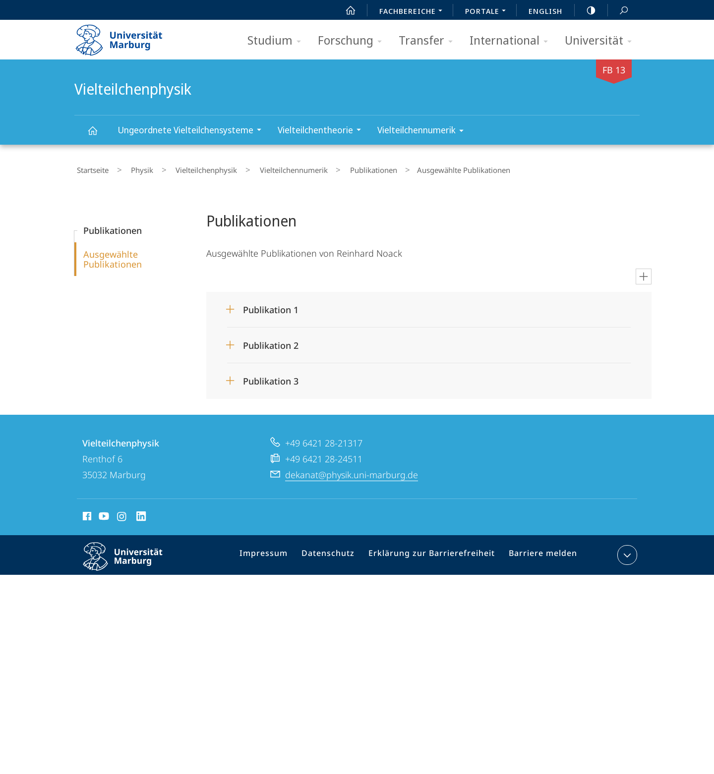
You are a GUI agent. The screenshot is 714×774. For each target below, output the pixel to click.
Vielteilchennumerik (423, 131)
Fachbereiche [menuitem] (413, 12)
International (512, 41)
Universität (601, 41)
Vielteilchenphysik (98, 135)
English (545, 11)
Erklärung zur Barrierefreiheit (434, 552)
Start (345, 10)
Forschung (353, 41)
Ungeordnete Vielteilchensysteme (193, 131)
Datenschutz (337, 552)
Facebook (86, 513)
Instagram (122, 513)
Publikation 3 (270, 376)
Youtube (103, 513)
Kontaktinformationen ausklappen (626, 550)
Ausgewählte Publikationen (112, 255)
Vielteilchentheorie (322, 131)
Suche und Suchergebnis (618, 10)
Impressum (277, 552)
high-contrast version (585, 10)
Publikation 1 (270, 305)
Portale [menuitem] (488, 12)
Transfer (429, 41)
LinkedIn (141, 513)
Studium (277, 41)
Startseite (90, 168)
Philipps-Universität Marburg (131, 560)
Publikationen (333, 168)
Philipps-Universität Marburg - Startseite (127, 36)
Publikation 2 (270, 341)
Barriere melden (539, 552)
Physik (130, 168)
